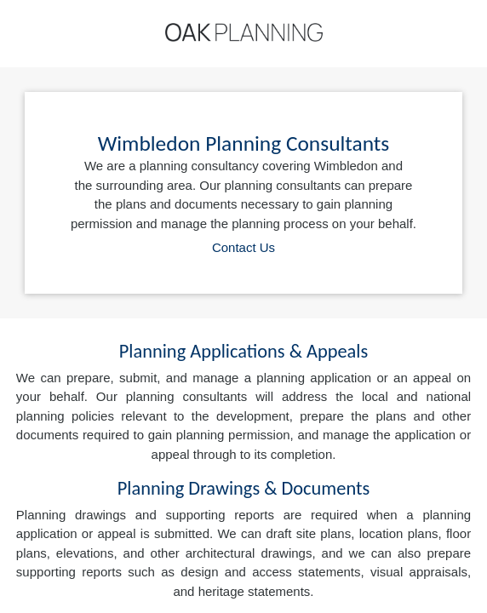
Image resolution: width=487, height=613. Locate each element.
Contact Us (243, 247)
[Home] (244, 32)
